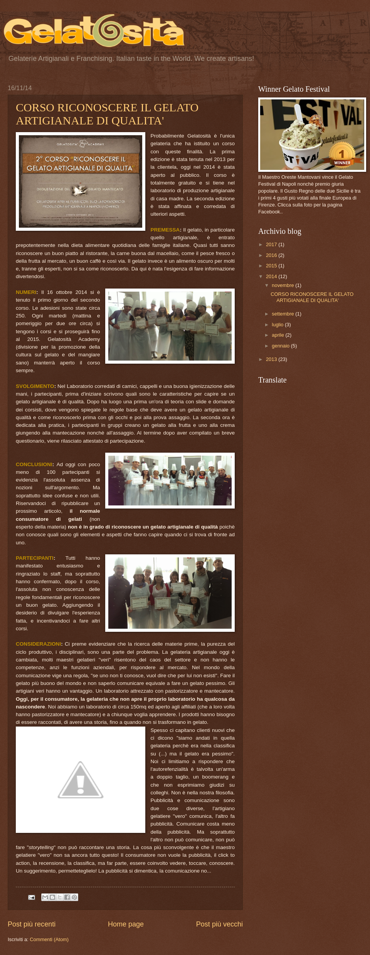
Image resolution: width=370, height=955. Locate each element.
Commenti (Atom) (49, 939)
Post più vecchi (219, 924)
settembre (283, 314)
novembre (283, 285)
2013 (272, 359)
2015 (272, 266)
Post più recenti (32, 924)
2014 (272, 276)
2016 (272, 255)
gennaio (281, 346)
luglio (278, 324)
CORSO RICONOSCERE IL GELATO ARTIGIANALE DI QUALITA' (107, 114)
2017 (272, 244)
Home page (126, 924)
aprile (278, 335)
